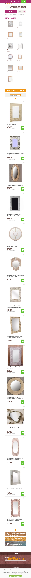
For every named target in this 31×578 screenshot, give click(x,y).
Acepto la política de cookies (15, 576)
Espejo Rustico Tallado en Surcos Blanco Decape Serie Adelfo (15, 459)
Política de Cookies (15, 567)
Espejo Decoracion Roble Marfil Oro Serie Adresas (14, 124)
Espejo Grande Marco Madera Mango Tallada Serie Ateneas (14, 306)
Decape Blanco (21, 14)
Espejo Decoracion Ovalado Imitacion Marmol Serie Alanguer (15, 184)
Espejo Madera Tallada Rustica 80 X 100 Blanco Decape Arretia (15, 337)
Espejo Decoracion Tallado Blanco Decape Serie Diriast (15, 276)
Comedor (10, 14)
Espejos (15, 14)
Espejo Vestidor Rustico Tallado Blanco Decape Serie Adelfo (14, 520)
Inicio (6, 14)
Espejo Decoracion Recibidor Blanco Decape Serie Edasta (14, 215)
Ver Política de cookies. (18, 573)
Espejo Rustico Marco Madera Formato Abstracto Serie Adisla (14, 428)
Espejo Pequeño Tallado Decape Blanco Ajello (15, 367)
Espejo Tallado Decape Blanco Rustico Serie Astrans (14, 489)
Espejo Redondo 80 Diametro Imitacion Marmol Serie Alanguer (15, 398)
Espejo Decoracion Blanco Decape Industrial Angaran (15, 154)
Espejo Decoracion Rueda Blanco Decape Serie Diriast (15, 245)
